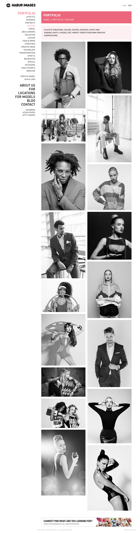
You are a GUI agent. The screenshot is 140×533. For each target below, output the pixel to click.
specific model (28, 76)
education (30, 34)
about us (27, 85)
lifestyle (30, 16)
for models (25, 97)
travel (31, 28)
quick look (29, 79)
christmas (30, 43)
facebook (30, 110)
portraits (30, 22)
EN (130, 5)
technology (29, 49)
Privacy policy (130, 530)
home (46, 19)
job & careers (28, 31)
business (30, 19)
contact (28, 104)
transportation (27, 52)
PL (125, 5)
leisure (31, 37)
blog (31, 100)
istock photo (29, 112)
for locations (26, 91)
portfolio (26, 13)
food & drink (29, 40)
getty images (29, 115)
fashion (31, 25)
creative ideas (28, 46)
